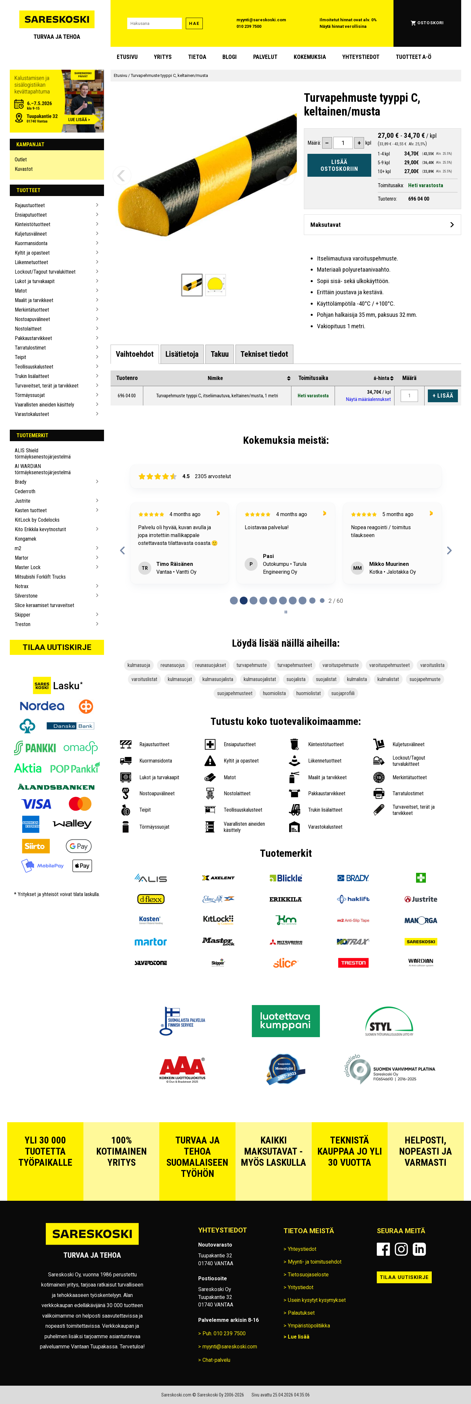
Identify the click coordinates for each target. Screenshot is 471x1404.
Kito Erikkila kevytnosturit (40, 529)
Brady (20, 482)
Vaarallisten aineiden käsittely (44, 405)
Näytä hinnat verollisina (343, 26)
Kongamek (25, 539)
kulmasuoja (139, 665)
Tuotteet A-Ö (413, 57)
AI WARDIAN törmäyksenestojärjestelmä (43, 469)
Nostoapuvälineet (32, 319)
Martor (21, 558)
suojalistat (326, 679)
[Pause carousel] (286, 612)
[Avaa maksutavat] (382, 225)
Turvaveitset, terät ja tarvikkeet (46, 386)
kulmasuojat (180, 679)
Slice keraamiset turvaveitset (44, 605)
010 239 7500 (248, 26)
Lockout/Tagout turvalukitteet (45, 272)
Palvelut (265, 57)
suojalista (296, 679)
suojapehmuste (425, 679)
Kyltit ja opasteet (32, 253)
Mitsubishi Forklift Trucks (40, 577)
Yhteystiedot (360, 57)
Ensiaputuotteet (31, 215)
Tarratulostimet (30, 348)
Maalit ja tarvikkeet (34, 300)
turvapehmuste (251, 665)
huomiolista (274, 693)
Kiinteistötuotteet (32, 224)
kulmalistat (388, 679)
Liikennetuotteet (31, 262)
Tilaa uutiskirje (57, 647)
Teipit (20, 357)
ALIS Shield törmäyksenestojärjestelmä (43, 453)
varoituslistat (144, 679)
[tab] (135, 354)
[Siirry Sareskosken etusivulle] (57, 23)
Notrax (21, 586)
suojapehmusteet (235, 693)
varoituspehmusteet (389, 665)
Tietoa (197, 57)
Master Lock (28, 567)
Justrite (22, 501)
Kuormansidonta (31, 243)
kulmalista (357, 679)
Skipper (22, 615)
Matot (21, 291)
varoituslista (432, 665)
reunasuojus (173, 665)
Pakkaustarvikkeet (33, 338)
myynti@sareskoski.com (261, 19)
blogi (229, 57)
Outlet (21, 159)
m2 (18, 548)
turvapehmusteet (294, 665)
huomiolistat (308, 693)
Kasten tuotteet (31, 510)
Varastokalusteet (32, 414)
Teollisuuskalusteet (34, 367)
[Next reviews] (449, 550)
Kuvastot (24, 169)
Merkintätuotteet (32, 310)
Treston (22, 624)
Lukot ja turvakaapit (35, 281)
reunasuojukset (210, 665)
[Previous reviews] (123, 550)
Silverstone (26, 596)
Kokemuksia (310, 57)
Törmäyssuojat (30, 395)
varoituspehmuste (341, 665)
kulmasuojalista (217, 679)
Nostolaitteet (28, 329)
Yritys (163, 57)
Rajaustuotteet (30, 205)
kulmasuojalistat (260, 679)
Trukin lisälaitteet (32, 376)
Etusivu (127, 57)
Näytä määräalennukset (368, 399)
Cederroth (25, 491)
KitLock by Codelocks (37, 520)
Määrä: (314, 143)
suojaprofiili (343, 693)
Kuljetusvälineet (31, 234)
